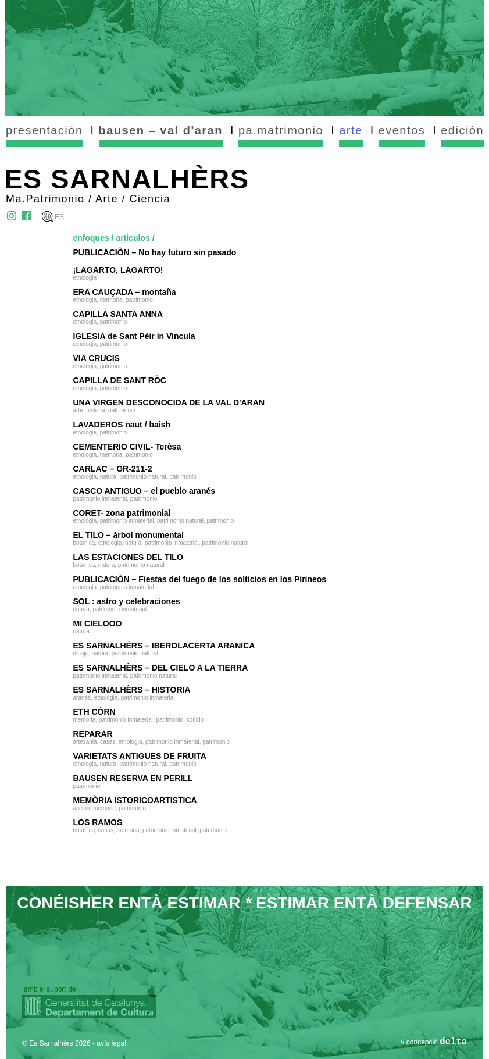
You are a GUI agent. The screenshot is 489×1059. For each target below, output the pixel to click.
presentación (44, 130)
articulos (132, 238)
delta (453, 1042)
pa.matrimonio (280, 130)
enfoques (91, 238)
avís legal (111, 1043)
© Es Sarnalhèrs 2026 (56, 1043)
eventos (402, 130)
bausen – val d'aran (161, 130)
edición (462, 130)
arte (350, 130)
